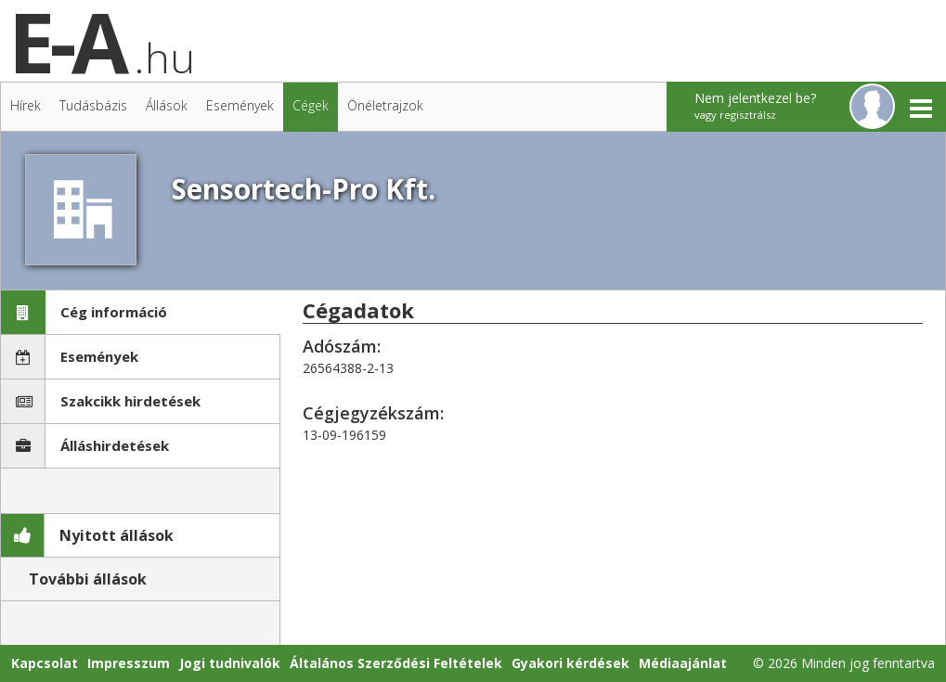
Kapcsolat (44, 663)
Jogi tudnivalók (229, 663)
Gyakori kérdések (570, 663)
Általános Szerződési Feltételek (396, 663)
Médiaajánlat (683, 663)
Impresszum (128, 663)
